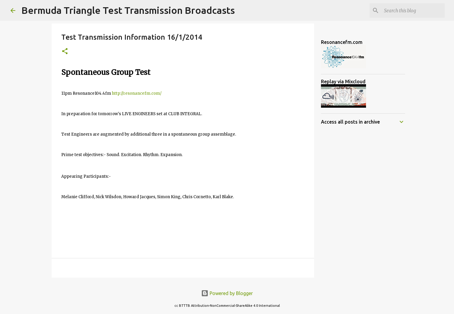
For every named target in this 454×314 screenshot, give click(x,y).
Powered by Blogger (227, 293)
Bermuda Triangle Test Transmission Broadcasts (128, 10)
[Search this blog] (413, 10)
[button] (64, 52)
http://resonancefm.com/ (137, 93)
